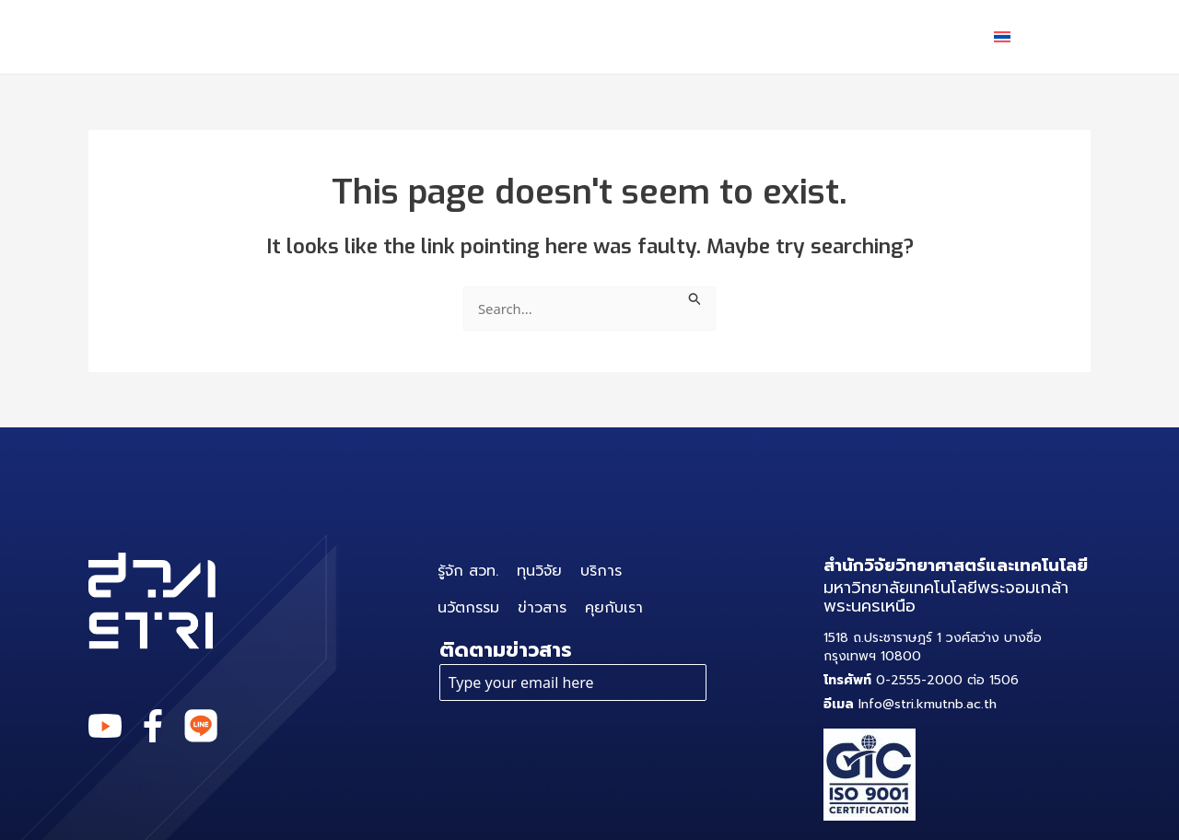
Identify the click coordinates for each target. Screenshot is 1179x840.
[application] (598, 37)
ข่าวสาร (804, 36)
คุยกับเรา (915, 36)
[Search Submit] (700, 297)
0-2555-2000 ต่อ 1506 (921, 680)
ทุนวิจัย (462, 36)
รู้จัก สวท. (351, 36)
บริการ (570, 37)
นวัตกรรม (690, 36)
